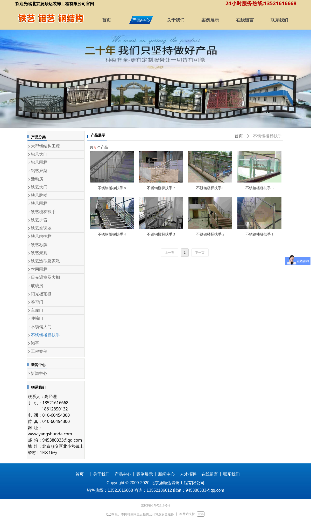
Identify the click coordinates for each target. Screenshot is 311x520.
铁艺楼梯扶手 (43, 212)
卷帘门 (37, 302)
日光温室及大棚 (45, 277)
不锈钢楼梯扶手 (45, 335)
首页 (239, 136)
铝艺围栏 (39, 162)
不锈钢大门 (41, 327)
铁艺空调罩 (41, 228)
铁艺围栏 (39, 203)
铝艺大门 (39, 154)
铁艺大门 (39, 187)
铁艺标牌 (39, 244)
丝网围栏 (39, 269)
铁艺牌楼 (39, 195)
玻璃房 (37, 285)
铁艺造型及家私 (45, 261)
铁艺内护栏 (41, 236)
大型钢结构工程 (45, 146)
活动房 (37, 179)
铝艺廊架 (39, 170)
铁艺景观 (39, 253)
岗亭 (35, 343)
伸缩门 (37, 318)
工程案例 (39, 351)
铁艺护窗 (39, 220)
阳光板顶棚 (41, 294)
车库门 (37, 310)
